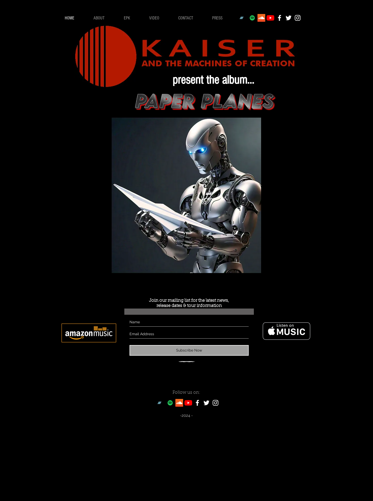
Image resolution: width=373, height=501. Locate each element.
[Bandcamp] (243, 18)
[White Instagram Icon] (298, 18)
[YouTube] (270, 18)
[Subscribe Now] (189, 350)
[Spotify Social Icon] (252, 18)
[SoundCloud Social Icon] (261, 18)
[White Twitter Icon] (288, 18)
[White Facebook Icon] (279, 18)
